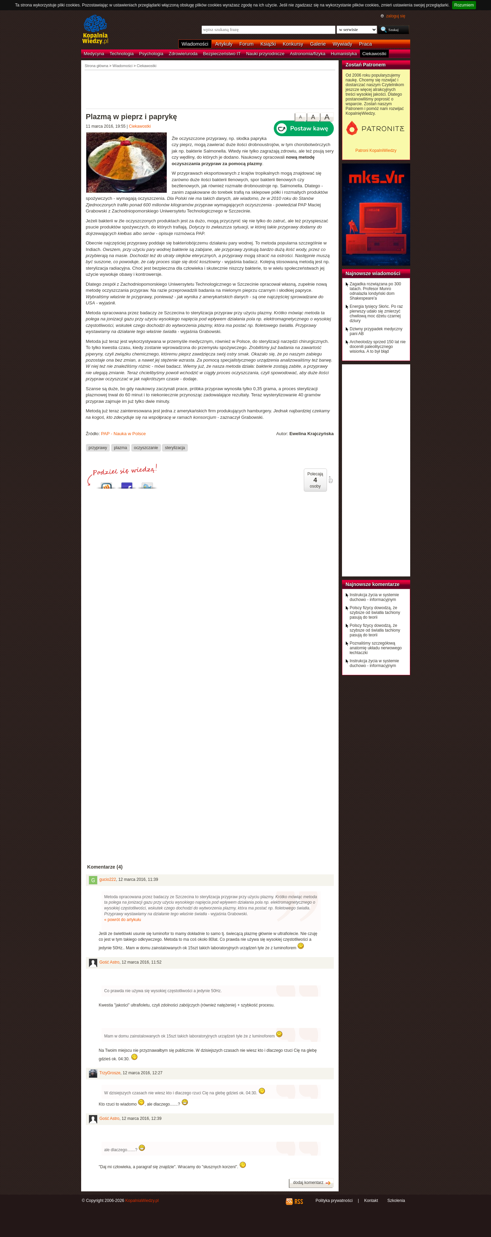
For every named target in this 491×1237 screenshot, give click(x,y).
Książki (268, 44)
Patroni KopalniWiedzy (376, 150)
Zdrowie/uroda (183, 53)
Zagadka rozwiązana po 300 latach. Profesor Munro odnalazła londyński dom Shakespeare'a (375, 291)
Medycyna (94, 53)
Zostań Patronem (366, 64)
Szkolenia (396, 1200)
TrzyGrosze (110, 1073)
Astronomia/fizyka (307, 53)
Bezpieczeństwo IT (222, 53)
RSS (298, 1201)
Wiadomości (195, 44)
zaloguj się (395, 16)
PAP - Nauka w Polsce (123, 433)
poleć (330, 480)
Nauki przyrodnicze (265, 53)
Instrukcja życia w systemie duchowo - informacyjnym (374, 597)
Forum (246, 44)
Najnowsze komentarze (373, 584)
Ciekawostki (374, 53)
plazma (120, 447)
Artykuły (224, 44)
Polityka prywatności (334, 1200)
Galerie (318, 44)
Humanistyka (344, 53)
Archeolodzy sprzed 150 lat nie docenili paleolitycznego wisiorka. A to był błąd (378, 346)
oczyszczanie (146, 447)
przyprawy (98, 447)
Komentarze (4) (105, 867)
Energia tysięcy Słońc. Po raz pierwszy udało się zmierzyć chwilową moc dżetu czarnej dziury (376, 313)
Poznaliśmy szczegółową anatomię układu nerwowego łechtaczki (376, 648)
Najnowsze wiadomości (373, 273)
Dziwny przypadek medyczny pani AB (376, 331)
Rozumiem (464, 5)
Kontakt (371, 1200)
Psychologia (151, 53)
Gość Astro (110, 962)
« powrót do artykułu (122, 919)
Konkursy (293, 44)
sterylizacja (175, 447)
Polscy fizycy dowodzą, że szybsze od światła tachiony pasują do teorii (375, 612)
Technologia (122, 53)
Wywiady (342, 44)
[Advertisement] (210, 89)
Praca (365, 44)
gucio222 (108, 879)
